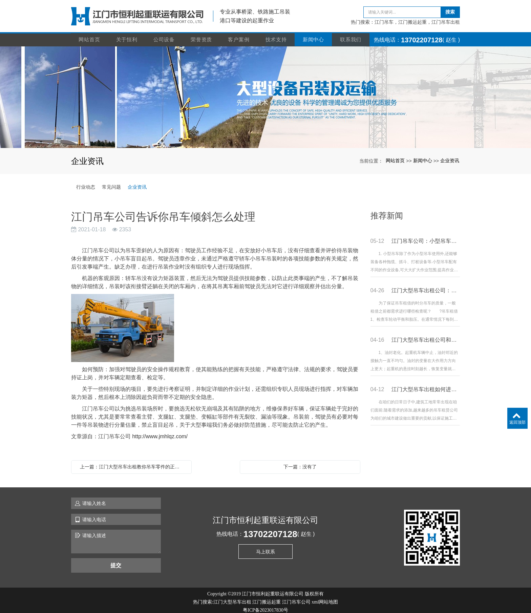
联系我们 (351, 36)
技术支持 (276, 36)
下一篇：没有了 (300, 463)
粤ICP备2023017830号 (265, 606)
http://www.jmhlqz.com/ (160, 433)
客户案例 (239, 36)
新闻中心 (313, 36)
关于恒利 (127, 36)
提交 (115, 561)
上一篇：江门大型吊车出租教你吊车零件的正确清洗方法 (133, 463)
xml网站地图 (325, 598)
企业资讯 (449, 157)
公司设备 (164, 36)
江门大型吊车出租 (232, 598)
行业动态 (85, 183)
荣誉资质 (201, 36)
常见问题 (111, 183)
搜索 (450, 10)
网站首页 (90, 36)
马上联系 (265, 548)
